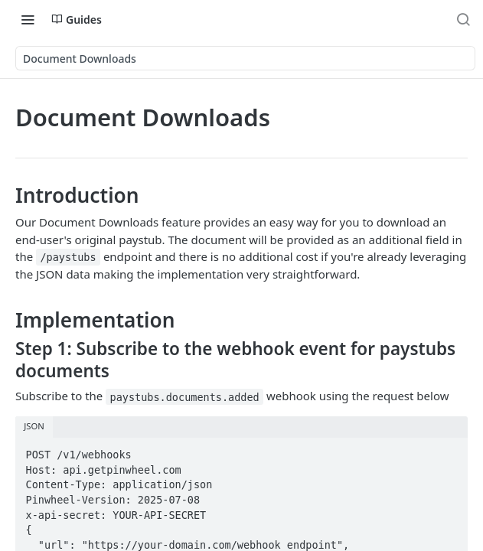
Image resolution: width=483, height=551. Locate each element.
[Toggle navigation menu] (27, 19)
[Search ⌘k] (463, 19)
